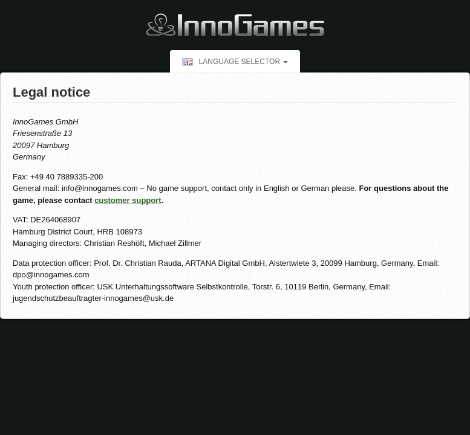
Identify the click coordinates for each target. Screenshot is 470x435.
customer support (128, 200)
